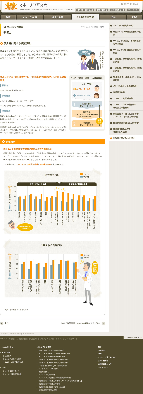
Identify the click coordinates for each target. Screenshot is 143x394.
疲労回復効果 (119, 92)
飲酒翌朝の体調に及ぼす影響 (126, 123)
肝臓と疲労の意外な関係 (12, 359)
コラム (113, 17)
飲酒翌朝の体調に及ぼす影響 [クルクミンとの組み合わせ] (126, 115)
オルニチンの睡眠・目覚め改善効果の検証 (127, 42)
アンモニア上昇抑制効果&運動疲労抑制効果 (55, 378)
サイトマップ (103, 367)
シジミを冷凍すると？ (11, 371)
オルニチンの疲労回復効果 (13, 362)
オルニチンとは (30, 17)
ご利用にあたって (105, 364)
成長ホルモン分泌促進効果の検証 (127, 33)
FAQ (134, 17)
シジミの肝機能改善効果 (12, 374)
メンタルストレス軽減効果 (125, 86)
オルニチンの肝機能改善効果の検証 (127, 51)
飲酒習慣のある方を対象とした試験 (122, 130)
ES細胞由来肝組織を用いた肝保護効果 (127, 78)
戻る (6, 323)
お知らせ (101, 350)
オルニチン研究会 (7, 339)
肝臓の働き (7, 356)
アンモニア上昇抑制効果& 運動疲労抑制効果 (124, 106)
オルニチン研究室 (85, 17)
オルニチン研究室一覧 (123, 25)
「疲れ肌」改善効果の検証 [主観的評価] (127, 69)
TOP (8, 17)
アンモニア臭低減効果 (123, 98)
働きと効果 (57, 17)
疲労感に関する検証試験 (124, 138)
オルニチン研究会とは (106, 357)
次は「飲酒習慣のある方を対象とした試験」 (81, 323)
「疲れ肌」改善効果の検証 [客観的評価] (127, 60)
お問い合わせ (103, 361)
